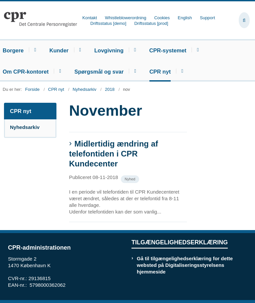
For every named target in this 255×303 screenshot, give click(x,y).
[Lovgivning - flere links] (134, 49)
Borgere (13, 50)
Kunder (59, 50)
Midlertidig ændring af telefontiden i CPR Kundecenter (113, 153)
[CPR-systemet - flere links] (197, 49)
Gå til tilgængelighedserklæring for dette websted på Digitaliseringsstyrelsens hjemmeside (185, 265)
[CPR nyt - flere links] (181, 71)
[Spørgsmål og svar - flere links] (134, 71)
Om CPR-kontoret (25, 72)
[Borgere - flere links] (34, 49)
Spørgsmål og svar (99, 72)
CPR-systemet (167, 50)
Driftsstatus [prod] (151, 23)
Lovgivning (109, 50)
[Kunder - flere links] (79, 49)
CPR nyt (160, 72)
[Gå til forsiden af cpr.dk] (38, 20)
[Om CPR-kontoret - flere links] (59, 71)
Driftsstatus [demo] (108, 23)
